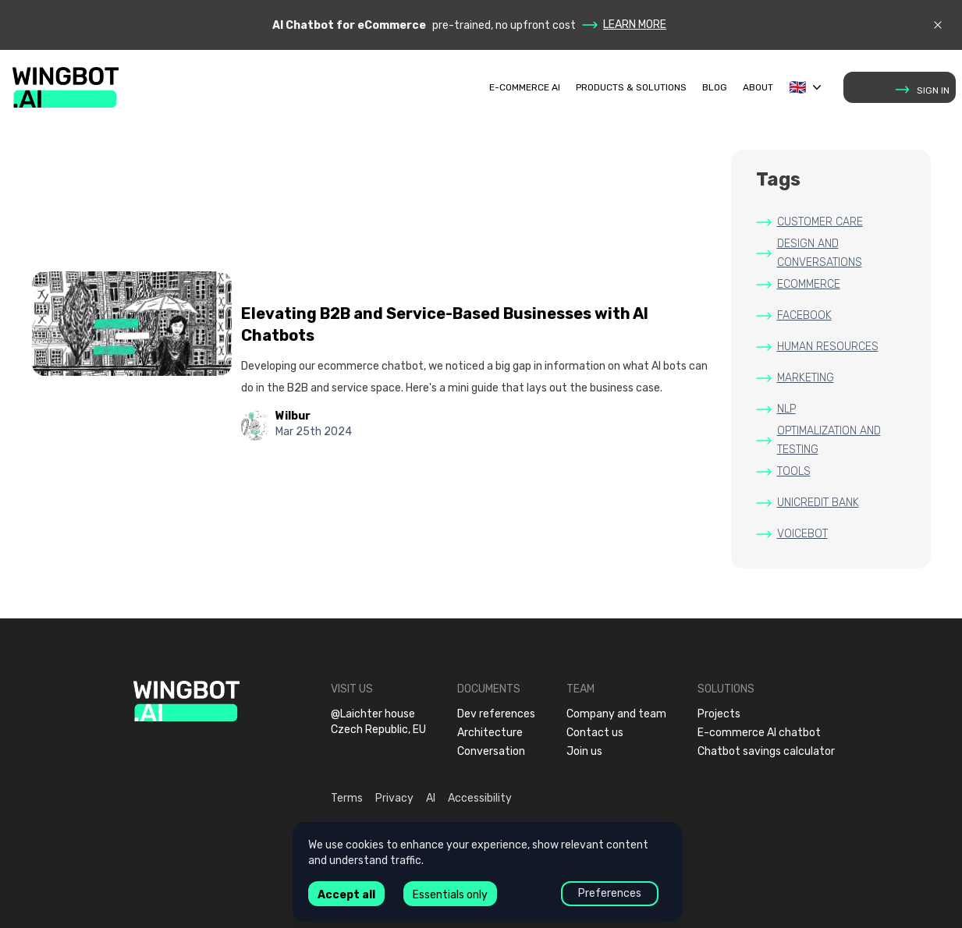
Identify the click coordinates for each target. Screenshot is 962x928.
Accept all (346, 894)
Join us (584, 751)
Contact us (594, 732)
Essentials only (450, 894)
